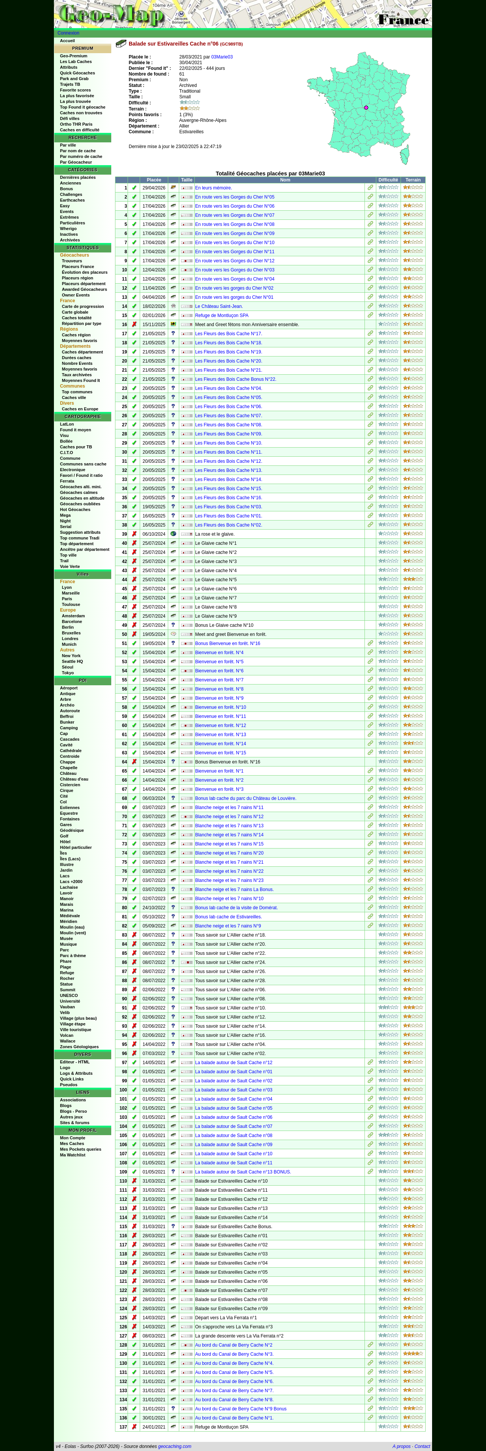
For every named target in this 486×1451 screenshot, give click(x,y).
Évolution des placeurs (84, 272)
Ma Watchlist (72, 1155)
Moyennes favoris (79, 340)
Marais (66, 904)
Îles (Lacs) (70, 858)
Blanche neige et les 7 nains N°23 (229, 880)
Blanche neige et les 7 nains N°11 (229, 807)
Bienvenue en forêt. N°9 (219, 698)
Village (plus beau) (78, 1018)
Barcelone (72, 621)
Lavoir (66, 893)
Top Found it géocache (83, 107)
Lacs (64, 876)
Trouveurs (72, 261)
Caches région (76, 335)
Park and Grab (74, 78)
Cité (64, 796)
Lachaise (69, 887)
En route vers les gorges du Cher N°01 (234, 297)
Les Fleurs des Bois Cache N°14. (228, 479)
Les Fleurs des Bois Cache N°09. (228, 434)
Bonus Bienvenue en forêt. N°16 (227, 643)
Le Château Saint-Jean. (219, 306)
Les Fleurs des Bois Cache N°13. (228, 470)
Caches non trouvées (81, 112)
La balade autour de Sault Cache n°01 (234, 1071)
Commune (70, 458)
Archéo (67, 705)
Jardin (66, 870)
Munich (69, 644)
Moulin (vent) (73, 933)
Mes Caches (72, 1143)
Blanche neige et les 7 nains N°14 (229, 834)
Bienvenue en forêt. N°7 (219, 680)
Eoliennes (70, 807)
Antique (68, 693)
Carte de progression (83, 306)
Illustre (67, 864)
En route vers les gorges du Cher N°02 (234, 288)
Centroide (69, 756)
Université (70, 1001)
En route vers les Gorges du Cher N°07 (235, 215)
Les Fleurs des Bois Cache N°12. (228, 461)
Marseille (71, 593)
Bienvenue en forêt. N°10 (220, 707)
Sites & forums (75, 1122)
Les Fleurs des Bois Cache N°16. (228, 497)
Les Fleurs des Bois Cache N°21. (228, 370)
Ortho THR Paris (76, 124)
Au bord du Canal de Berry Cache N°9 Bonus (241, 1409)
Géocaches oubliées (80, 504)
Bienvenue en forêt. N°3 (219, 789)
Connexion (68, 33)
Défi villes (69, 118)
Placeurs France (78, 266)
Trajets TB (70, 84)
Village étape (72, 1024)
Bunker (67, 722)
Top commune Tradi (79, 538)
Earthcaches (72, 200)
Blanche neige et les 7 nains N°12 (229, 816)
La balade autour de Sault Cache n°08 (234, 1135)
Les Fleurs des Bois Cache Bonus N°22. (235, 379)
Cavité (66, 745)
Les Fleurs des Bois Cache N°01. (228, 516)
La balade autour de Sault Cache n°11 (234, 1163)
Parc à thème (73, 955)
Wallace (68, 1041)
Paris (67, 598)
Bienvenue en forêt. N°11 (220, 716)
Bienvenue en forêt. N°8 (219, 689)
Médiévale (70, 915)
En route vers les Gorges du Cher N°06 (235, 206)
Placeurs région (77, 278)
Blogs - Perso (73, 1111)
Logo (65, 1067)
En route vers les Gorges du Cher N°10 (235, 242)
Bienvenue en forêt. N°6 (219, 670)
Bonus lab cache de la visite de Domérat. (236, 907)
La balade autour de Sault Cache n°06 (234, 1117)
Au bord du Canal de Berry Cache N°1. (234, 1418)
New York (71, 655)
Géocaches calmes (79, 492)
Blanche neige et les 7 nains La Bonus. (234, 889)
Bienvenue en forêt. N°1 (219, 771)
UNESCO (69, 995)
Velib (65, 1012)
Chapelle (68, 767)
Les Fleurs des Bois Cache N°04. (228, 388)
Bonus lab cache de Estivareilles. (228, 916)
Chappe (67, 762)
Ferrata (67, 481)
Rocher (67, 978)
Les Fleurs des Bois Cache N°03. (228, 506)
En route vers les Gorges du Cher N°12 (235, 260)
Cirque (66, 790)
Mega (65, 515)
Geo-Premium (73, 56)
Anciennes (70, 183)
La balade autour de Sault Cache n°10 (234, 1153)
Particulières (72, 223)
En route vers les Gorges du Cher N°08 (235, 224)
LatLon (67, 424)
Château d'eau (74, 779)
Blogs (66, 1105)
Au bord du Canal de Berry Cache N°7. (234, 1390)
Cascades (69, 739)
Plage (65, 967)
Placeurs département (84, 283)
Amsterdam (73, 616)
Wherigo (68, 228)
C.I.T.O (66, 452)
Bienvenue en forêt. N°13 (220, 734)
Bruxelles (71, 633)
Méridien (68, 921)
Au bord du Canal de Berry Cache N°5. (234, 1372)
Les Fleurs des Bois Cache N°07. (228, 415)
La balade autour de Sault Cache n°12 (234, 1062)
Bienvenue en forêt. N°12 (220, 725)
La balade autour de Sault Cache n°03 (234, 1090)
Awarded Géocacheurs (84, 289)
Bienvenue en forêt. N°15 (220, 752)
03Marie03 (222, 57)
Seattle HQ (72, 661)
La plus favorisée (77, 95)
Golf (64, 836)
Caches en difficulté (79, 130)
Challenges (71, 194)
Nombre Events (77, 363)
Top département (76, 543)
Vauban (67, 1007)
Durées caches (77, 357)
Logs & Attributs (76, 1073)
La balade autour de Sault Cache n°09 (234, 1144)
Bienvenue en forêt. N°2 (219, 780)
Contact (422, 1446)
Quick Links (72, 1079)
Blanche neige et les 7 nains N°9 (228, 926)
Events (67, 211)
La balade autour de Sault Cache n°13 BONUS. (243, 1172)
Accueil (67, 40)
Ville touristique (75, 1029)
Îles (63, 853)
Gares (66, 824)
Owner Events (76, 295)
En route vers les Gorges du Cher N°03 (235, 270)
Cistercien (70, 784)
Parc (64, 950)
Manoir (67, 898)
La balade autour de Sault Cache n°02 (234, 1081)
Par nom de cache (78, 150)
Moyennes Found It (81, 380)
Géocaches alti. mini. (80, 486)
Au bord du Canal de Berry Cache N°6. (234, 1381)
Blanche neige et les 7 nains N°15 (229, 844)
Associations (73, 1100)
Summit (67, 989)
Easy (65, 205)
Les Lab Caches (76, 61)
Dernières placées (78, 177)
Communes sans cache (83, 464)
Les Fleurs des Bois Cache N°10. (228, 443)
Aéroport (68, 688)
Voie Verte (70, 566)
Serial (65, 526)
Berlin (68, 627)
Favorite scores (75, 90)
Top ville (68, 555)
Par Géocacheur (76, 162)
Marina (66, 910)
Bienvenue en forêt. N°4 (219, 652)
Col (63, 802)
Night (65, 521)
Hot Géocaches (75, 509)
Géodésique (72, 830)
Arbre (65, 699)
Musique (68, 944)
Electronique (72, 469)
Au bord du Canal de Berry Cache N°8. (234, 1399)
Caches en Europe (80, 409)
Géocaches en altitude (82, 498)
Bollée (66, 441)
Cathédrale (71, 750)
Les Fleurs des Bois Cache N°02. (228, 525)
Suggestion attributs (80, 532)
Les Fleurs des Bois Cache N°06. (228, 406)
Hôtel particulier (76, 847)
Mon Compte (72, 1138)
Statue (66, 984)
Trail (64, 560)
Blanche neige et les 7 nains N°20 (229, 853)
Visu (64, 435)
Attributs (68, 67)
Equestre (69, 813)
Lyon (67, 587)
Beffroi (66, 716)
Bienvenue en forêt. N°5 (219, 661)
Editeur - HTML (75, 1062)
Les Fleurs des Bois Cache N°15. (228, 488)
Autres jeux (71, 1117)
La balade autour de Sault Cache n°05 (234, 1108)
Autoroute (70, 710)
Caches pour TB (76, 447)
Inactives (69, 234)
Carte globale (75, 312)
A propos (402, 1446)
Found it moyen (75, 429)
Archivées (70, 240)
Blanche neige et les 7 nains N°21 (229, 862)
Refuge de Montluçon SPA (222, 315)
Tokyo (68, 672)
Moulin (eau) (72, 927)
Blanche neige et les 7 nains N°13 (229, 825)
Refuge (67, 972)
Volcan (66, 1035)
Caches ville (74, 397)
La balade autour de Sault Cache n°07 (234, 1126)
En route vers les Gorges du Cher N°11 (235, 251)
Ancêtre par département (84, 549)
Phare (66, 961)
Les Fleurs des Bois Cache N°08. (228, 424)
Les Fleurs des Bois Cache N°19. (228, 352)
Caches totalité (77, 317)
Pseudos (68, 1084)
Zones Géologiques (79, 1046)
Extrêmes (69, 217)
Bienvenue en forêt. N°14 (220, 743)
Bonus (66, 188)
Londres (70, 638)
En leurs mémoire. (213, 188)
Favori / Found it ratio (81, 475)
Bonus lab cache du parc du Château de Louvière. (246, 798)
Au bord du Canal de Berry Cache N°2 (234, 1345)
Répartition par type (81, 323)
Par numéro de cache (81, 156)
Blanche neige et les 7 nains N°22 (229, 871)
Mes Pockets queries (80, 1149)
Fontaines (70, 819)
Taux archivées (77, 374)
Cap (64, 733)
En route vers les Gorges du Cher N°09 (235, 233)
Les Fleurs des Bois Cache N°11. (228, 452)
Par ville (68, 145)
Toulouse (71, 604)
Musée (66, 938)
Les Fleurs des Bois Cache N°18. (228, 342)
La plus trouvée (75, 101)
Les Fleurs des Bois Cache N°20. (228, 361)
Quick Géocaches (77, 73)
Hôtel (65, 841)
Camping (69, 728)
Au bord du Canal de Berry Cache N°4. (234, 1363)
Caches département (82, 352)
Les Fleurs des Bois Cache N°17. (228, 333)
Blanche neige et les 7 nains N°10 (229, 898)
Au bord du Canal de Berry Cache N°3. (234, 1354)
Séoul (67, 667)
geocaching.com (174, 1446)
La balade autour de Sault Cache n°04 (234, 1099)
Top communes (77, 392)
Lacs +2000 (71, 881)
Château (68, 773)
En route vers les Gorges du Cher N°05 (235, 197)
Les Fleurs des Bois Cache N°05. (228, 397)
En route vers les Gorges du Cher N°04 (235, 279)
